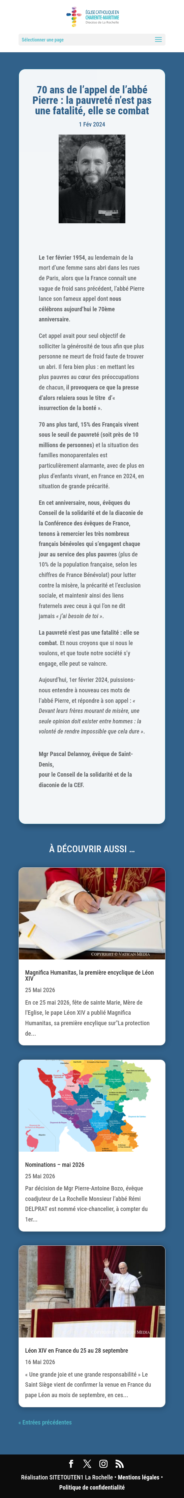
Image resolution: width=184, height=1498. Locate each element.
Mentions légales (138, 1477)
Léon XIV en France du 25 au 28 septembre (76, 1350)
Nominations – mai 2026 (55, 1164)
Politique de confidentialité (92, 1487)
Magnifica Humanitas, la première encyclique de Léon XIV (89, 975)
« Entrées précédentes (45, 1422)
